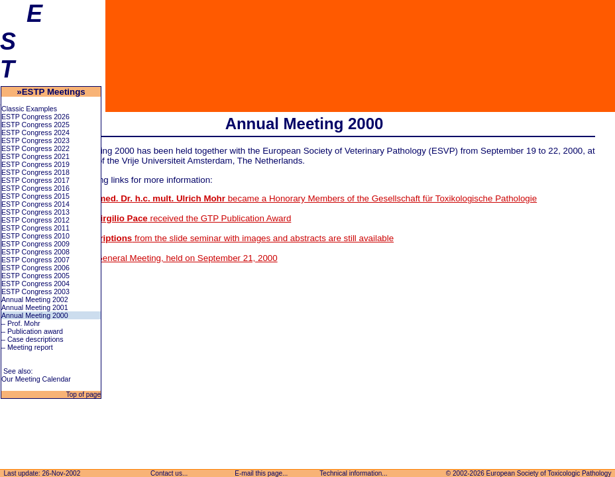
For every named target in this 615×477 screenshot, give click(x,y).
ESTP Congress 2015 (35, 196)
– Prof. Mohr (20, 323)
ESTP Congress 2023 (35, 140)
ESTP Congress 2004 (35, 284)
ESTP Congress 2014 (35, 204)
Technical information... (354, 473)
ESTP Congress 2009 (35, 244)
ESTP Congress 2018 (35, 172)
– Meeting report (27, 347)
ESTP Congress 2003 (35, 291)
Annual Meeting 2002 (34, 299)
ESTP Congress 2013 (35, 212)
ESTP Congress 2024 (35, 132)
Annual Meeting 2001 (34, 307)
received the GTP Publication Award (165, 218)
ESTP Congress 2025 (35, 125)
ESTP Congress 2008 (35, 252)
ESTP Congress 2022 (35, 148)
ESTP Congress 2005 (35, 276)
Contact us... (169, 473)
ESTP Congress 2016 (35, 188)
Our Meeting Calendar (36, 379)
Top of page (82, 394)
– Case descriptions (32, 339)
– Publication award (32, 331)
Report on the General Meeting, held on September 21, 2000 (159, 258)
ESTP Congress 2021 (35, 156)
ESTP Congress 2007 (35, 260)
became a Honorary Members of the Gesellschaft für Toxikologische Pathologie (288, 198)
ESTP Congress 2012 (35, 220)
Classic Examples (29, 109)
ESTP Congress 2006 (35, 268)
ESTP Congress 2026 (35, 117)
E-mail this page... (261, 473)
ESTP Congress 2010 (35, 236)
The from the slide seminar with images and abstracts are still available (217, 238)
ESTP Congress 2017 (35, 180)
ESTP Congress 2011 (35, 228)
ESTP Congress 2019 (35, 164)
